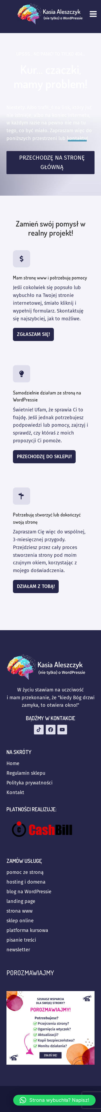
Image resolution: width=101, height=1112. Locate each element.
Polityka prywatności (29, 783)
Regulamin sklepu (25, 773)
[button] (54, 1100)
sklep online (20, 921)
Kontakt (15, 792)
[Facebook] (50, 729)
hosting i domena (26, 882)
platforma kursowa (27, 930)
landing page (20, 901)
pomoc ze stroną (25, 872)
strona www (19, 911)
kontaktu (77, 138)
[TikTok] (39, 729)
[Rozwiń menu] (94, 13)
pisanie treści (21, 940)
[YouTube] (62, 729)
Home (12, 763)
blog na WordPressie (28, 892)
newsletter (18, 950)
